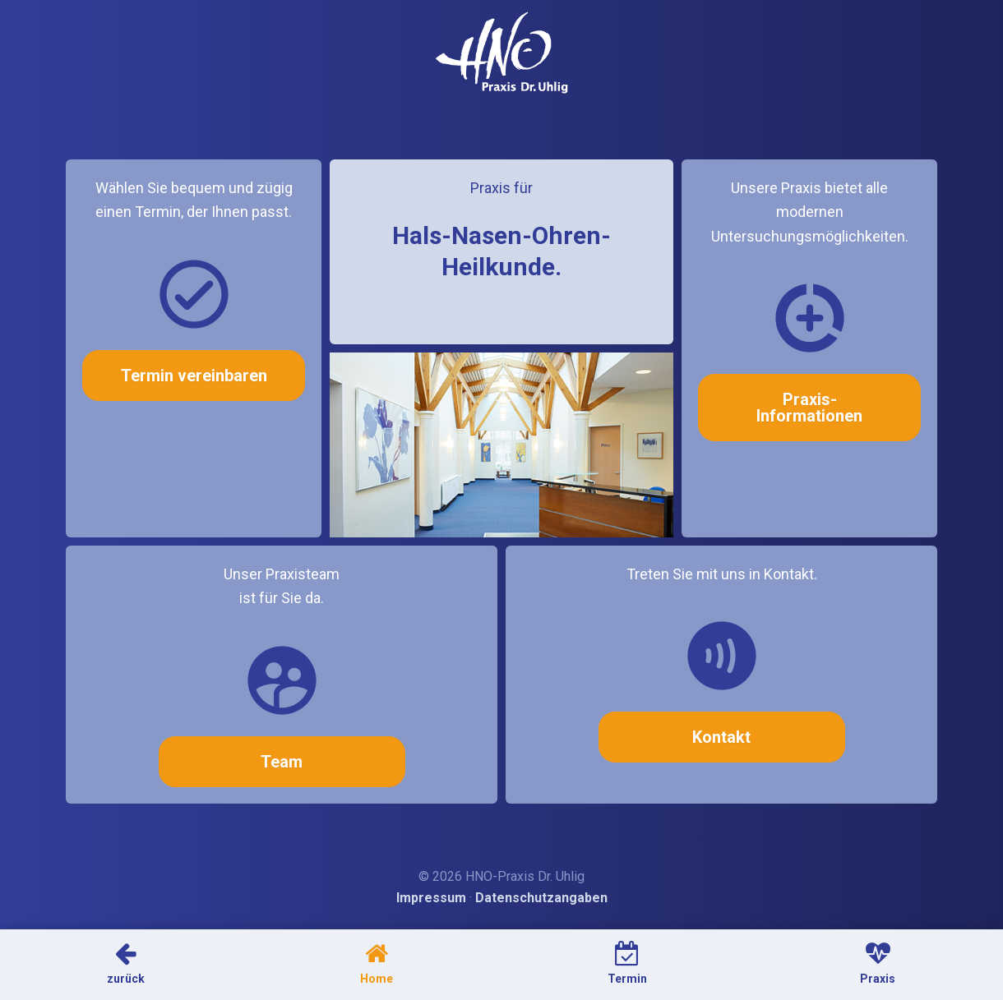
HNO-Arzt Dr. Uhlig (502, 53)
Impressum (431, 898)
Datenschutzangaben (541, 898)
